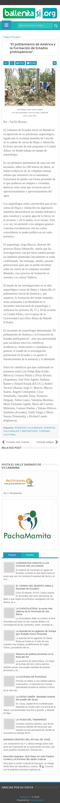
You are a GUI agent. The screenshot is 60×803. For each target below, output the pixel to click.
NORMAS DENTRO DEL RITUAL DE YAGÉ (26, 739)
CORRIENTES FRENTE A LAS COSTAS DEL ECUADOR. (32, 564)
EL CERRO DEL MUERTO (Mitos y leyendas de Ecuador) (34, 587)
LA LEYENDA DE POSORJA (31, 676)
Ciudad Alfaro (32, 116)
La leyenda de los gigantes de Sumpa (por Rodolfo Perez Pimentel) (36, 632)
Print (20, 63)
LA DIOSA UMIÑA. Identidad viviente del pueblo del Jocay (35, 698)
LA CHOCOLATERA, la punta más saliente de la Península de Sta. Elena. (34, 611)
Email (31, 63)
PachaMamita (36, 800)
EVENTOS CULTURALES (29, 427)
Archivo (30, 555)
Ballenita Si (25, 797)
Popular (12, 555)
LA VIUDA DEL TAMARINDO (31, 719)
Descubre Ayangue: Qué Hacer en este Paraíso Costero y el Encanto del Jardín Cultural (28, 758)
